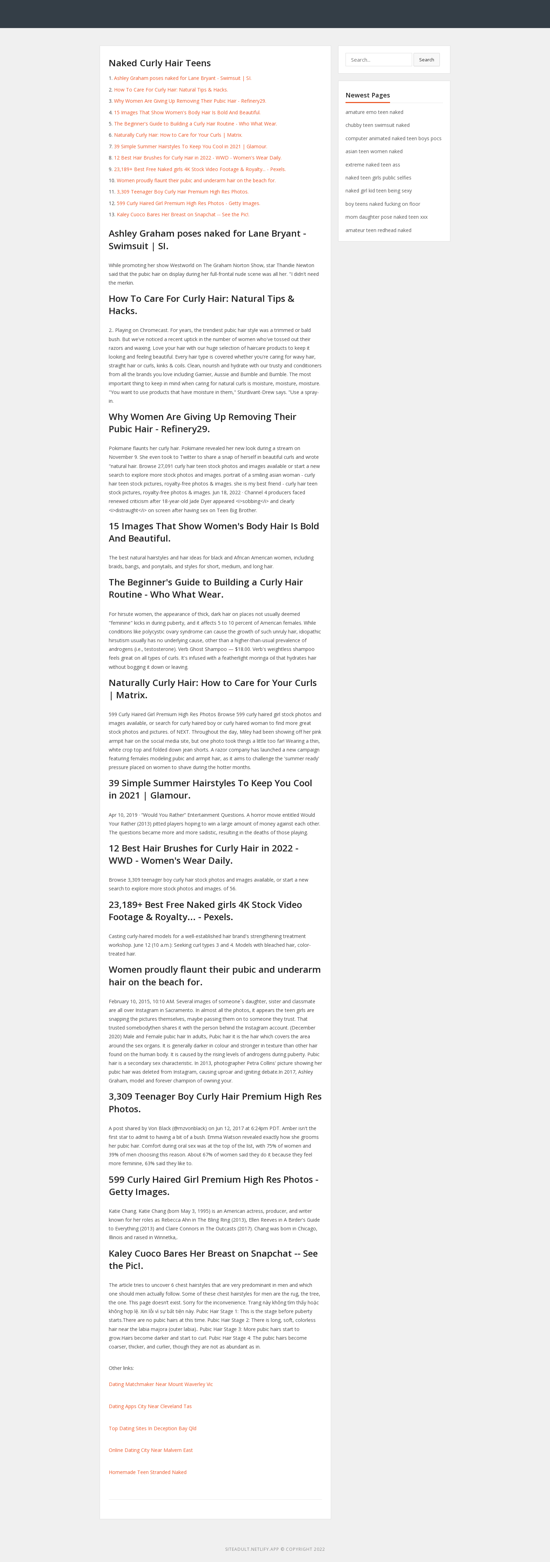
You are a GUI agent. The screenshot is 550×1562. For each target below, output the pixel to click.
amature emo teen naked (374, 112)
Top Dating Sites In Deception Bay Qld (152, 1428)
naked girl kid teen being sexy (379, 190)
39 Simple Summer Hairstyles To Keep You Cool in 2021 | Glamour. (190, 146)
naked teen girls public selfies (378, 177)
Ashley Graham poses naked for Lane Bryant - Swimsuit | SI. (182, 78)
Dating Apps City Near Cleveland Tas (150, 1406)
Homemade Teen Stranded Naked (148, 1472)
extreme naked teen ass (373, 164)
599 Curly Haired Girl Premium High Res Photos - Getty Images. (188, 203)
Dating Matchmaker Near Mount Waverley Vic (161, 1384)
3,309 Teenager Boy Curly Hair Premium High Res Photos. (183, 191)
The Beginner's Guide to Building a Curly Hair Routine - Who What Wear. (195, 123)
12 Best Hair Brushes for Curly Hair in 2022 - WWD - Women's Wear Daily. (198, 157)
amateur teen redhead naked (378, 230)
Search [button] (426, 59)
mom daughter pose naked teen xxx (387, 216)
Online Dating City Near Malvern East (151, 1450)
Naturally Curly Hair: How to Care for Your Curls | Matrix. (178, 134)
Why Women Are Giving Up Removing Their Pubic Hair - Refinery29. (190, 100)
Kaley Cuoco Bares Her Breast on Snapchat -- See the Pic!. (183, 214)
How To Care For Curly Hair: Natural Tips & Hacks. (171, 89)
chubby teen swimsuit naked (378, 125)
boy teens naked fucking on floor (383, 204)
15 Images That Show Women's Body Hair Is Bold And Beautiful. (187, 112)
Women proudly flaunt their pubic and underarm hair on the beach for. (196, 180)
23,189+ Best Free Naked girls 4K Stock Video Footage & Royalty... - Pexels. (200, 169)
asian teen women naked (374, 151)
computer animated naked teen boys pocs (394, 138)
